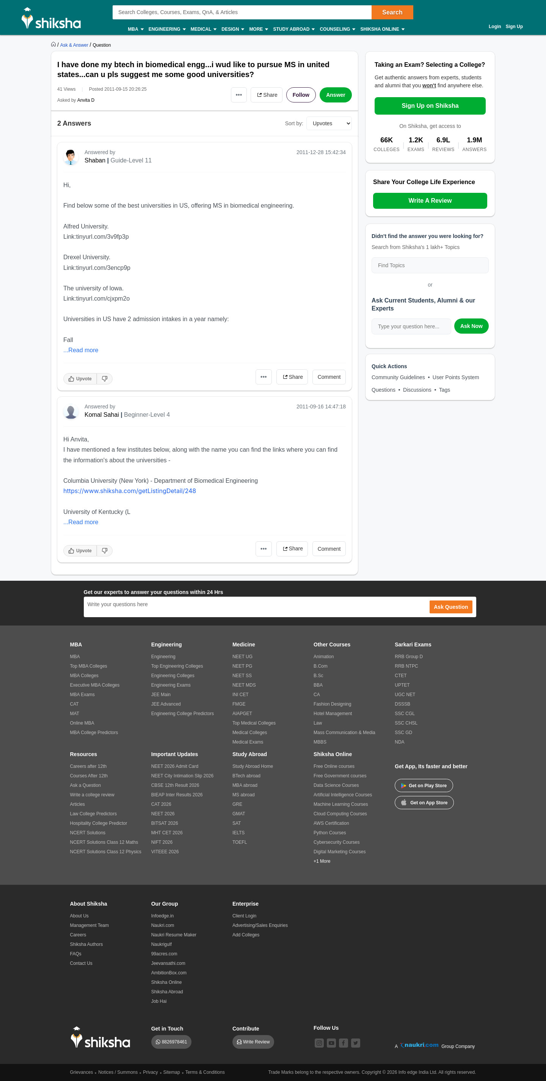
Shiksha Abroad (167, 991)
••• (239, 94)
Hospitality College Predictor (98, 823)
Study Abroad (293, 29)
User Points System (456, 377)
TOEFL (239, 842)
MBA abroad (244, 785)
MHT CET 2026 (167, 832)
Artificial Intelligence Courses (343, 794)
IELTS (238, 832)
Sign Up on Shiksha (430, 105)
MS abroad (243, 794)
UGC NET (405, 694)
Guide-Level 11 (131, 160)
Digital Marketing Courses (340, 851)
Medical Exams (247, 742)
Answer (335, 95)
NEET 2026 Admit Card (175, 766)
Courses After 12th (89, 775)
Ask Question (451, 607)
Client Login (244, 916)
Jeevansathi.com (168, 963)
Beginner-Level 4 (147, 414)
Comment (329, 377)
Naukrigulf (161, 944)
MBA (135, 29)
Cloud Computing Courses (340, 813)
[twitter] (356, 1043)
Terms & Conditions (205, 1072)
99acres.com (164, 954)
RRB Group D (409, 656)
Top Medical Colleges (254, 723)
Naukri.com (162, 925)
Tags (444, 390)
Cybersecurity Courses (336, 842)
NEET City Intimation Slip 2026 (182, 775)
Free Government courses (340, 775)
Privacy (150, 1072)
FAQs (76, 954)
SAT (236, 823)
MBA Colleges (84, 675)
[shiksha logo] (102, 1037)
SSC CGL (405, 713)
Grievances (81, 1072)
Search (392, 12)
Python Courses (330, 832)
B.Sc (318, 675)
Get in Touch (167, 1029)
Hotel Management (333, 713)
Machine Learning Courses (341, 804)
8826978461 (174, 1042)
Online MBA (82, 723)
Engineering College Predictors (182, 713)
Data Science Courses (336, 785)
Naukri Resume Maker (173, 935)
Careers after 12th (88, 766)
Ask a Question (85, 785)
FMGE (239, 704)
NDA (399, 742)
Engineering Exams (171, 685)
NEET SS (242, 675)
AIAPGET (242, 713)
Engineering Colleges (173, 675)
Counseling (337, 29)
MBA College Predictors (94, 732)
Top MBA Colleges (88, 666)
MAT (74, 713)
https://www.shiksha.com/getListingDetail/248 (129, 491)
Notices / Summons (118, 1072)
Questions (383, 390)
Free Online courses (334, 766)
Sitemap (171, 1072)
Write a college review (92, 794)
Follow (301, 95)
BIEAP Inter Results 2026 (177, 794)
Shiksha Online (381, 29)
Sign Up (514, 26)
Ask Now (471, 326)
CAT (74, 704)
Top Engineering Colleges (177, 666)
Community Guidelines (398, 377)
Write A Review (430, 200)
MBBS (320, 742)
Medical (203, 29)
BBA (318, 685)
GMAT (238, 813)
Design (232, 29)
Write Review (256, 1042)
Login (495, 26)
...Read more (80, 350)
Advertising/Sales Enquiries (260, 925)
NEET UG (242, 656)
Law (318, 723)
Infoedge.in (162, 916)
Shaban (95, 160)
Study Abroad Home (252, 766)
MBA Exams (82, 694)
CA (317, 694)
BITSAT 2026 (164, 823)
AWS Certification (331, 823)
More (258, 29)
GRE (237, 804)
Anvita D (85, 100)
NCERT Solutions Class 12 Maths (104, 842)
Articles (77, 804)
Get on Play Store (424, 786)
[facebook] (343, 1043)
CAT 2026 (161, 804)
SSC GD (403, 732)
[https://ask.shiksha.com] (75, 45)
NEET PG (242, 666)
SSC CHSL (406, 723)
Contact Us (81, 963)
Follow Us (326, 1028)
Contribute (245, 1029)
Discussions (417, 390)
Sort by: (294, 123)
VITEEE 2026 (165, 851)
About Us (79, 916)
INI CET (240, 694)
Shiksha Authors (86, 944)
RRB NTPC (406, 666)
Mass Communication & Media (344, 732)
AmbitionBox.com (169, 972)
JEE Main (161, 694)
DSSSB (402, 704)
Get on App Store (424, 802)
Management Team (89, 925)
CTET (400, 675)
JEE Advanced (166, 704)
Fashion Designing (332, 704)
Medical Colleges (249, 732)
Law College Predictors (93, 813)
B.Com (321, 666)
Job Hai (159, 1001)
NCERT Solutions (88, 832)
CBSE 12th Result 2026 (175, 785)
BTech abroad (246, 775)
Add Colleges (245, 935)
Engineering (167, 29)
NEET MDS (244, 685)
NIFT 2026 (162, 842)
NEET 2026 (163, 813)
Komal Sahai (102, 414)
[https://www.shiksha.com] (54, 45)
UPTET (402, 685)
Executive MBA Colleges (95, 685)
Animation (324, 656)
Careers (78, 935)
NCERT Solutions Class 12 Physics (105, 851)
